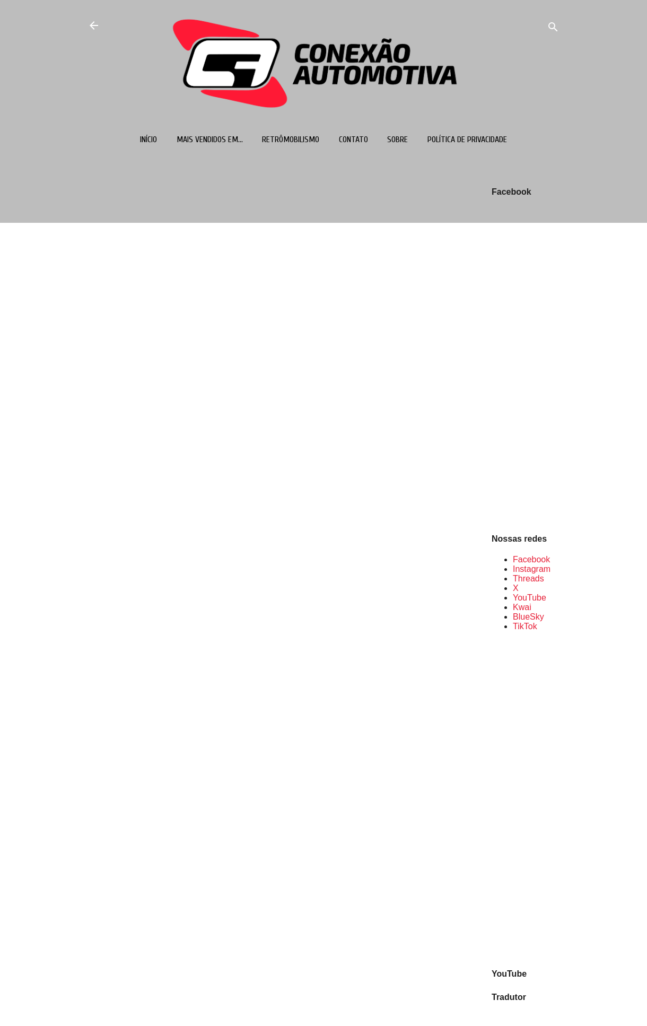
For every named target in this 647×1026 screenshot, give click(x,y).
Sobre (397, 139)
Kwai (522, 607)
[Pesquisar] (553, 29)
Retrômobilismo (290, 139)
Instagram (531, 568)
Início (148, 139)
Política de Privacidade (467, 139)
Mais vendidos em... (210, 139)
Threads (528, 578)
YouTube (529, 597)
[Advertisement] (525, 799)
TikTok (525, 626)
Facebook (531, 559)
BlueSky (528, 616)
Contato (353, 139)
